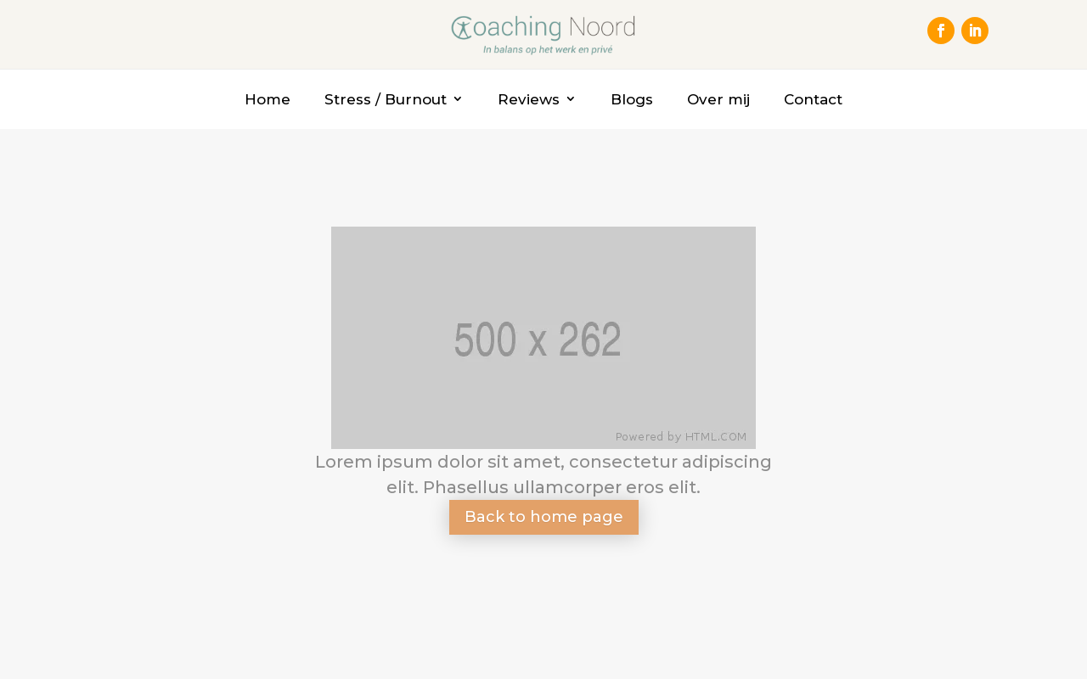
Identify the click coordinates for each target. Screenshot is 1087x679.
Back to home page (544, 517)
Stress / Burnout (385, 99)
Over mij (718, 99)
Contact (813, 99)
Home (267, 99)
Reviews (529, 99)
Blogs (632, 99)
